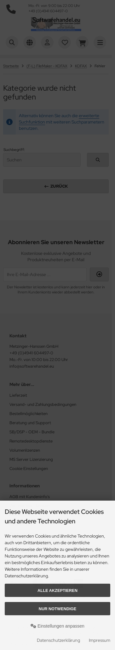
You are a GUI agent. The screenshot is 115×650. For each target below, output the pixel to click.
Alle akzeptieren (57, 590)
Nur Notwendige (57, 608)
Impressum (99, 640)
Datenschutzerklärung (58, 640)
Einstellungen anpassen (57, 626)
